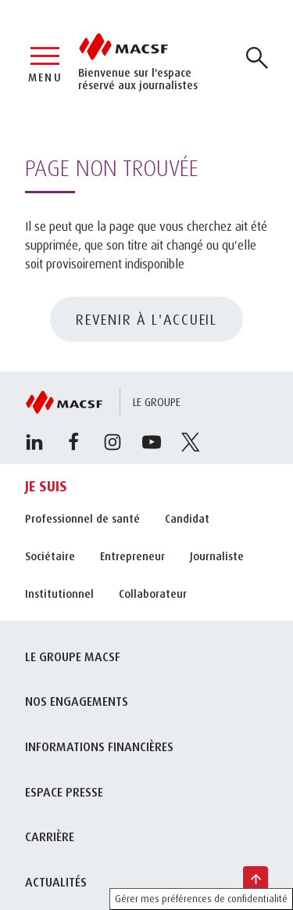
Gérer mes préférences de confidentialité (201, 899)
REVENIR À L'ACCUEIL (146, 319)
